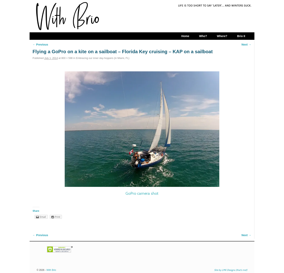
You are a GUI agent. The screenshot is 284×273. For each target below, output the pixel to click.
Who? (203, 36)
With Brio (51, 270)
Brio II (241, 36)
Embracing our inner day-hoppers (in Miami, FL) (102, 58)
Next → (246, 44)
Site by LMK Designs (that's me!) (230, 269)
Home (185, 36)
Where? (222, 36)
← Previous (40, 44)
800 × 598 (67, 58)
